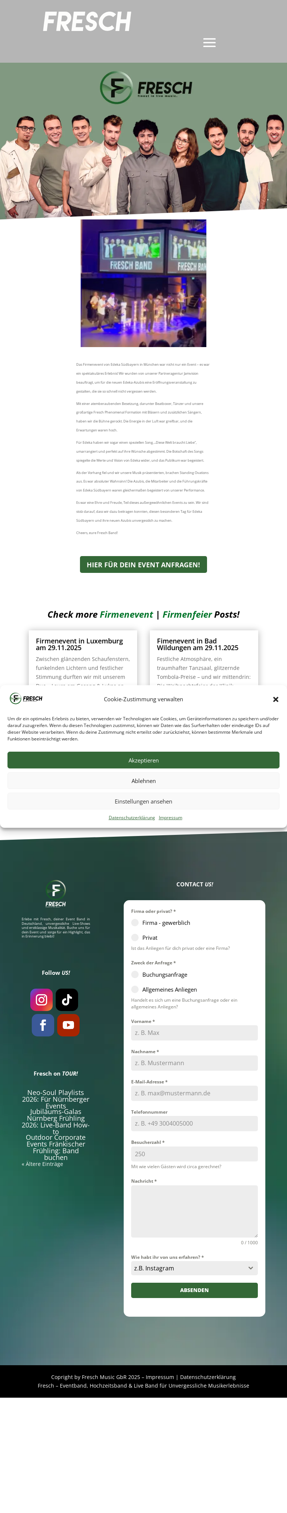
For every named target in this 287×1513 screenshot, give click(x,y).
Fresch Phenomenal (155, 281)
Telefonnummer (149, 1227)
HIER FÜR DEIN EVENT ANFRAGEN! (143, 679)
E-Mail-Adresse (149, 1197)
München (217, 281)
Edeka (63, 281)
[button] (276, 699)
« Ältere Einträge (50, 927)
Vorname (143, 1136)
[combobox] (194, 1383)
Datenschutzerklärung (132, 817)
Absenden (194, 1405)
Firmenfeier (165, 315)
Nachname (145, 1167)
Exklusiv (96, 281)
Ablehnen (144, 780)
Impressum (170, 817)
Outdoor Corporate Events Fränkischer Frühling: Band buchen (56, 1262)
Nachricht (144, 1296)
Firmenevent (132, 315)
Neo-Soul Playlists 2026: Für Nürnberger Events (55, 1214)
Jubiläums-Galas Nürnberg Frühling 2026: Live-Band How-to (56, 1236)
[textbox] (187, 1383)
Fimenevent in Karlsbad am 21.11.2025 (79, 851)
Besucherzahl (148, 1257)
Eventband (73, 1500)
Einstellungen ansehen (143, 801)
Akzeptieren (144, 760)
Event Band (75, 1034)
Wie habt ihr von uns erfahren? (167, 1372)
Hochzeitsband (108, 1500)
